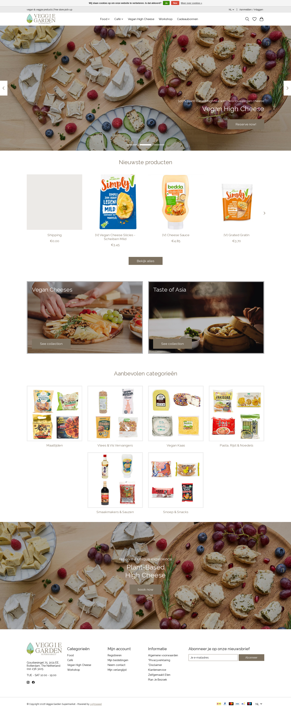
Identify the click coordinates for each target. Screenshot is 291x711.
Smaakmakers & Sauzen (115, 512)
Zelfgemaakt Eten (159, 674)
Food (70, 655)
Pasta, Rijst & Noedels (236, 445)
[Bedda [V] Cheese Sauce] (176, 202)
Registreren (115, 655)
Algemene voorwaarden (163, 655)
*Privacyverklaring (159, 660)
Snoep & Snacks (175, 512)
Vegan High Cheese (141, 19)
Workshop (166, 19)
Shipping (55, 235)
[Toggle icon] (247, 19)
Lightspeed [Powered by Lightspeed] (96, 704)
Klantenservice (157, 669)
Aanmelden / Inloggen (251, 9)
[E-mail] (213, 657)
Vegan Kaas (176, 445)
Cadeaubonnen (187, 19)
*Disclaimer (155, 664)
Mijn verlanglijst (117, 669)
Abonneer (251, 657)
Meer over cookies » (191, 3)
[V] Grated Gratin (236, 235)
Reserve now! (245, 124)
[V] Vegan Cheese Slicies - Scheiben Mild (115, 237)
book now (145, 589)
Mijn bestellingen (118, 660)
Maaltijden (54, 445)
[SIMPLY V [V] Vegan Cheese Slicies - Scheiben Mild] (115, 202)
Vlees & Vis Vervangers (115, 445)
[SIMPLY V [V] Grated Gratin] (236, 202)
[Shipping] (54, 202)
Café (70, 660)
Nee (175, 3)
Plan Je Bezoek (157, 679)
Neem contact (116, 664)
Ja (166, 3)
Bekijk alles (145, 261)
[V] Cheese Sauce (175, 235)
